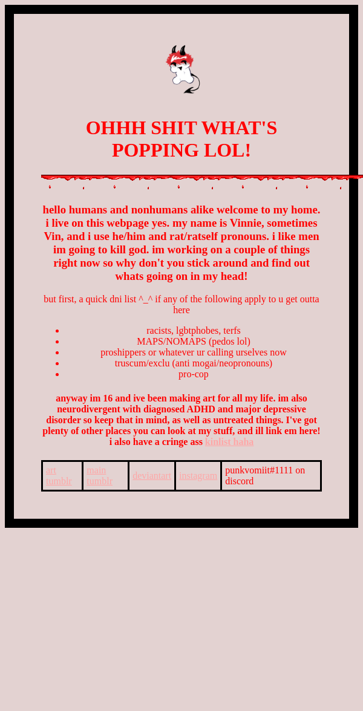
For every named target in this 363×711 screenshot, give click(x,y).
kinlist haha (229, 442)
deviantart (151, 475)
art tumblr (59, 475)
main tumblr (100, 475)
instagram (198, 475)
